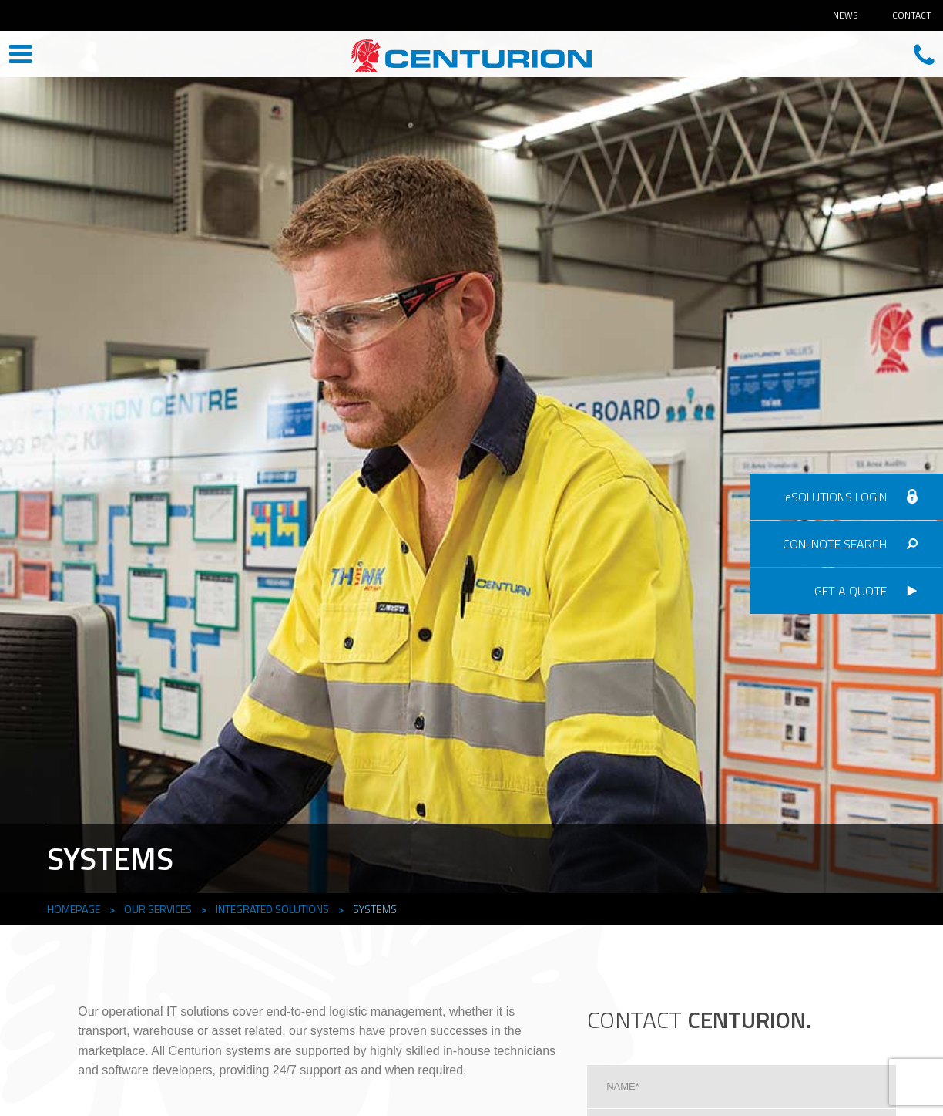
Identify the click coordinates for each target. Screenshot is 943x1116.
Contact (911, 15)
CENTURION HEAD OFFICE (471, 55)
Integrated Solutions (272, 909)
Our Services (158, 909)
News (845, 15)
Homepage (73, 909)
